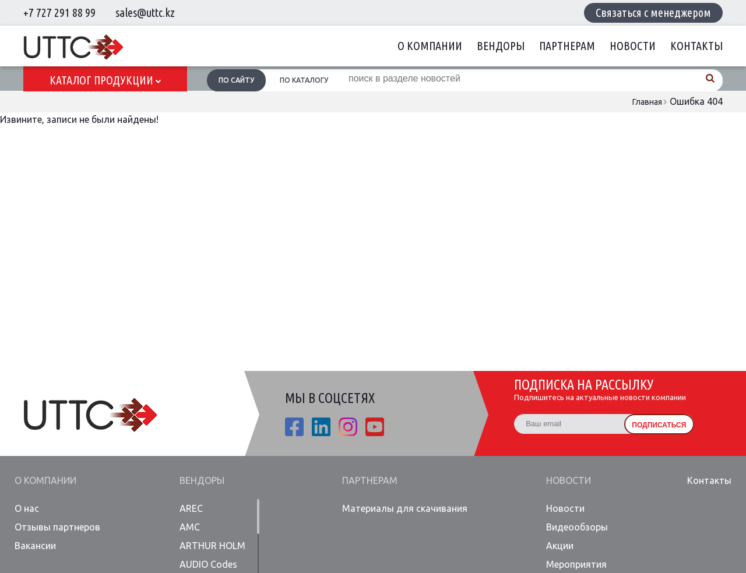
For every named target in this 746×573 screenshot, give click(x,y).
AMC (190, 527)
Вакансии (35, 545)
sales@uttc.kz (145, 12)
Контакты (696, 45)
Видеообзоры (577, 527)
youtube (374, 427)
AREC (191, 508)
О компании (429, 45)
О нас (27, 508)
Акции (559, 545)
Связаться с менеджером (653, 12)
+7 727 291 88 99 (59, 12)
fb (294, 427)
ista (348, 427)
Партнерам (567, 45)
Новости (633, 45)
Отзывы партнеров (57, 527)
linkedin (321, 427)
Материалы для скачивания (404, 508)
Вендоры (501, 45)
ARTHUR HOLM (212, 545)
